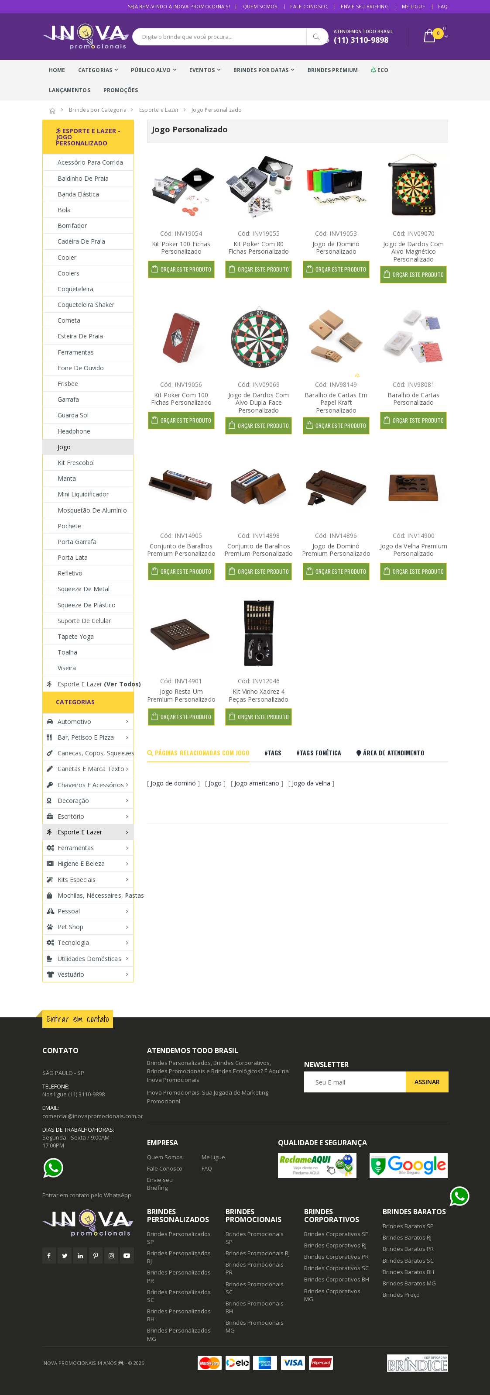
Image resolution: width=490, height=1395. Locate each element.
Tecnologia (68, 942)
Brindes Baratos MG (409, 1283)
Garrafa (68, 399)
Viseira (67, 668)
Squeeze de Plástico (87, 605)
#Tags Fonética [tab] (318, 752)
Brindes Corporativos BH (336, 1279)
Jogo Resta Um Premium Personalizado (181, 695)
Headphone (74, 431)
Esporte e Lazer (90, 684)
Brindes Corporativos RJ (335, 1245)
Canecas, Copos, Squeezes (90, 752)
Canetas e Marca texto (85, 768)
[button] (435, 37)
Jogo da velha (311, 783)
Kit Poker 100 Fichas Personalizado (181, 248)
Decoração (68, 800)
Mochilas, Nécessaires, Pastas (90, 895)
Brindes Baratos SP (408, 1226)
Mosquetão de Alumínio (92, 510)
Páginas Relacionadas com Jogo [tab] (198, 752)
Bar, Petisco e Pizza (80, 737)
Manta (67, 478)
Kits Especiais (71, 879)
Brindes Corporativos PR (336, 1257)
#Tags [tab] (273, 752)
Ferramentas (76, 352)
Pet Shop (65, 926)
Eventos (202, 70)
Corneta (69, 320)
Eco (380, 70)
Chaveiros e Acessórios (85, 784)
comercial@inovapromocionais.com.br (92, 1116)
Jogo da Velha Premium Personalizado (413, 550)
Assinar (427, 1082)
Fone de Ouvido (81, 368)
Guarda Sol (73, 415)
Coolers (68, 273)
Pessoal (63, 911)
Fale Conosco (309, 6)
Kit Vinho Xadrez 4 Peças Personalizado (258, 695)
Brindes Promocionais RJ (258, 1253)
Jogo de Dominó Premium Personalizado (336, 550)
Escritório (66, 816)
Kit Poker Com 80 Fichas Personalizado (258, 248)
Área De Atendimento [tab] (390, 752)
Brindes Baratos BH (408, 1272)
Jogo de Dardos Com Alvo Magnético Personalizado (413, 251)
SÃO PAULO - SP (63, 1073)
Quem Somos (260, 6)
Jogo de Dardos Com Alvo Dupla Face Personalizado (258, 402)
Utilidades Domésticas (84, 958)
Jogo (215, 783)
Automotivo (69, 721)
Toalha (67, 652)
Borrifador (72, 225)
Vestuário (65, 974)
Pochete (69, 526)
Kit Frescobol (76, 462)
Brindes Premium (333, 70)
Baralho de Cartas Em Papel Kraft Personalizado (336, 402)
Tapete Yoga (76, 636)
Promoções (120, 90)
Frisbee (68, 383)
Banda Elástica (78, 194)
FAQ (443, 6)
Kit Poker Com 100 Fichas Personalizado (181, 399)
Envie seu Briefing (365, 6)
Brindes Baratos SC (408, 1260)
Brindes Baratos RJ (407, 1237)
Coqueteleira (76, 289)
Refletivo (70, 573)
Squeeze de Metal (84, 589)
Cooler (67, 257)
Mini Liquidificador (83, 494)
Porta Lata (73, 557)
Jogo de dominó (173, 783)
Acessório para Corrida (90, 162)
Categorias (95, 70)
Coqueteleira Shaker (86, 304)
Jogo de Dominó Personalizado (336, 248)
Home (57, 70)
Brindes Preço (401, 1295)
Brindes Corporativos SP (336, 1234)
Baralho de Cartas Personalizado (413, 399)
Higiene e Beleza (76, 863)
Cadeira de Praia (82, 241)
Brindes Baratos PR (408, 1249)
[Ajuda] (55, 1168)
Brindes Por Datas (261, 70)
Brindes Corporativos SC (336, 1268)
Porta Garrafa (77, 541)
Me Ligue (413, 6)
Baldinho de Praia (83, 178)
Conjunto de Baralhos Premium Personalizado (181, 550)
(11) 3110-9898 (86, 1094)
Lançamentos (69, 90)
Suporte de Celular (84, 621)
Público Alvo (151, 70)
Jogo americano (256, 783)
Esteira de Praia (80, 336)
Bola (64, 210)
